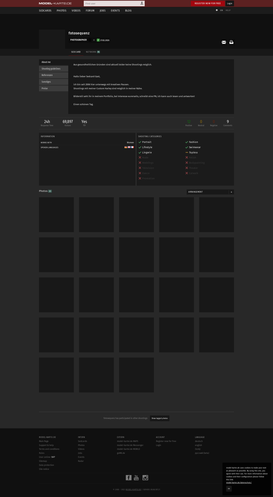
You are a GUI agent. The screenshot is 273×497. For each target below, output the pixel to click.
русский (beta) (202, 478)
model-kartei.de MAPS (127, 466)
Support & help (46, 470)
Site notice (44, 494)
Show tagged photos (160, 418)
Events (115, 10)
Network (93, 52)
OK (229, 489)
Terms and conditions (49, 474)
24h (47, 123)
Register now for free (208, 3)
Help (228, 10)
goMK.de (121, 478)
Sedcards (45, 10)
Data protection (46, 490)
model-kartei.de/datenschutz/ (239, 482)
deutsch (199, 466)
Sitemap (43, 486)
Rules (41, 478)
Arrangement (195, 192)
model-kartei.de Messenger (130, 470)
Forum (90, 10)
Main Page (44, 466)
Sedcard (76, 52)
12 (188, 123)
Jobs (103, 10)
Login (229, 3)
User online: (47, 482)
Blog (128, 10)
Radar (81, 486)
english (198, 470)
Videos (76, 10)
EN (221, 10)
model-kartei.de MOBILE (128, 474)
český (197, 474)
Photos (62, 10)
